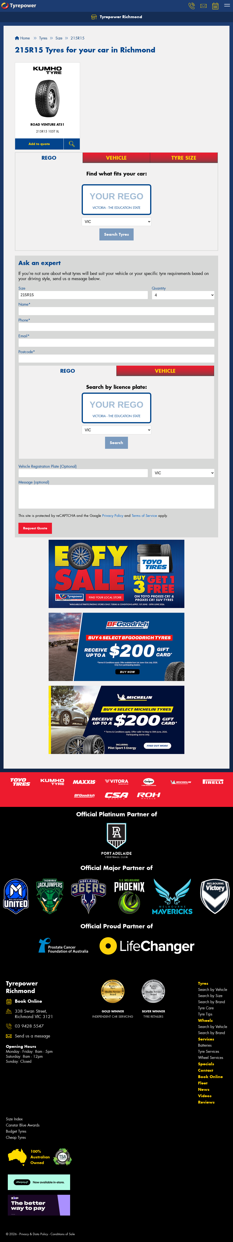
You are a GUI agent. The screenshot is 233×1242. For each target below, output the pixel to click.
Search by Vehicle (212, 989)
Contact (205, 1070)
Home (22, 38)
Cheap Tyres (16, 1137)
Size (21, 288)
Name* (24, 304)
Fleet (203, 1083)
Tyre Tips (205, 1014)
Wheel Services (210, 1057)
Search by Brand (211, 1001)
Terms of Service (144, 515)
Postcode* (26, 351)
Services (206, 1039)
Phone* (24, 320)
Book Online (210, 1076)
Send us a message (32, 1036)
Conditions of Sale (63, 1234)
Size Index (14, 1119)
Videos (205, 1095)
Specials (206, 1063)
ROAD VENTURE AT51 (47, 125)
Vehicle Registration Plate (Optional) (47, 466)
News (203, 1089)
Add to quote (39, 144)
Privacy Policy (112, 515)
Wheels (205, 1020)
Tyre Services (208, 1051)
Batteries (205, 1045)
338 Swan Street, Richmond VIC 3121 (34, 1014)
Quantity (159, 288)
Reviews (206, 1102)
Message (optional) (33, 482)
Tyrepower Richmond (116, 17)
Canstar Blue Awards (22, 1125)
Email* (24, 336)
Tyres (203, 983)
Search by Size (210, 995)
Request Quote (35, 528)
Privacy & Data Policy (33, 1234)
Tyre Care (206, 1008)
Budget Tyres (16, 1131)
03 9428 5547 (29, 1026)
